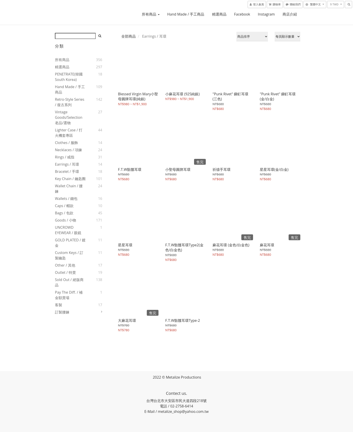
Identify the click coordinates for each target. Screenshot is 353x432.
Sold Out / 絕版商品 (69, 282)
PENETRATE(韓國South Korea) (69, 77)
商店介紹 (290, 14)
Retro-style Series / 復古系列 (69, 102)
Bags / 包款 (64, 212)
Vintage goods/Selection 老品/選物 (68, 117)
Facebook (242, 14)
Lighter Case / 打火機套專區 (68, 133)
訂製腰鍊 (62, 312)
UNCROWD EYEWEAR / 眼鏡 (68, 230)
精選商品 (219, 14)
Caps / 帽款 (64, 205)
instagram (266, 14)
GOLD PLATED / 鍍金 (70, 243)
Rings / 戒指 (64, 157)
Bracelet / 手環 (67, 171)
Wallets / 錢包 (66, 198)
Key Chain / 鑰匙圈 (70, 178)
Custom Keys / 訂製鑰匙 (69, 255)
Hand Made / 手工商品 (185, 14)
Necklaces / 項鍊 (68, 149)
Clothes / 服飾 (66, 142)
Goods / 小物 (65, 220)
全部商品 (128, 36)
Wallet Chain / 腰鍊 (69, 188)
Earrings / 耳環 (67, 164)
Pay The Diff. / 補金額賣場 (69, 295)
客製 (58, 304)
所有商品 (150, 14)
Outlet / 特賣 (65, 272)
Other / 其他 (65, 265)
